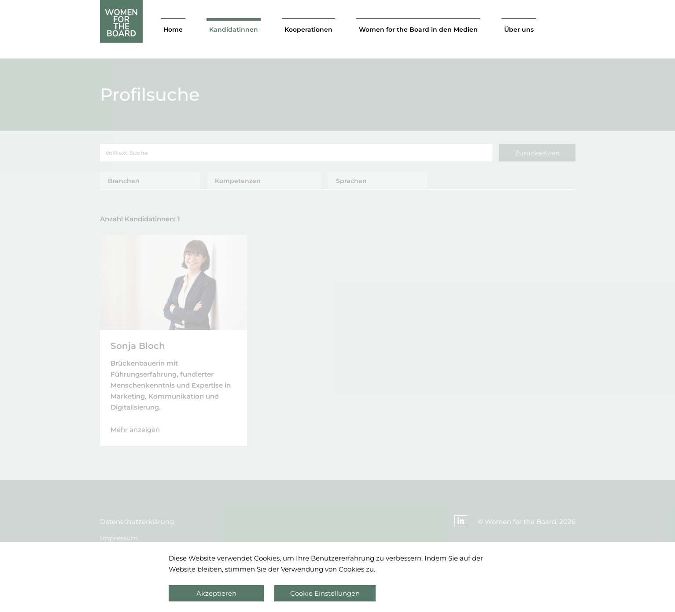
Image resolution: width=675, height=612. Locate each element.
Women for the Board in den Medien (418, 29)
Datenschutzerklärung (137, 521)
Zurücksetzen (537, 153)
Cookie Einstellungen (325, 593)
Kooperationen (308, 29)
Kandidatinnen (233, 29)
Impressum (119, 538)
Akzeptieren (216, 593)
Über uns (519, 29)
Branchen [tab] (124, 181)
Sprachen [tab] (351, 181)
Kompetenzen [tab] (238, 181)
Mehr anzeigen (135, 429)
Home (173, 29)
